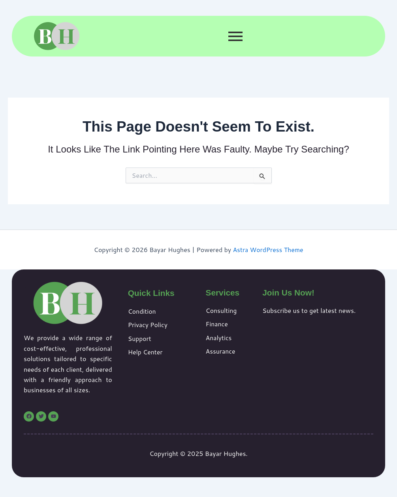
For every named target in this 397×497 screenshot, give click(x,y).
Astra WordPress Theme (268, 249)
